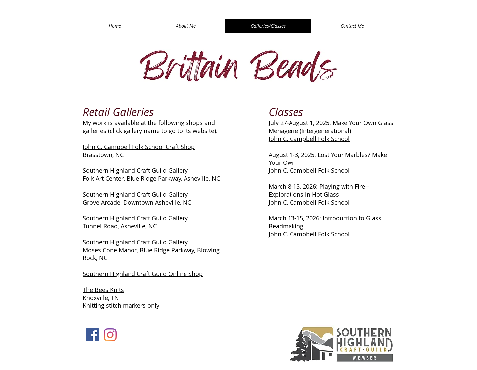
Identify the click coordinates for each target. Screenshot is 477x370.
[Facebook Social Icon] (92, 334)
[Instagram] (110, 334)
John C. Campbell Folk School (309, 139)
